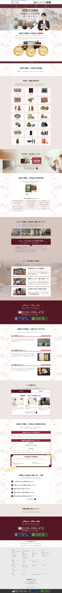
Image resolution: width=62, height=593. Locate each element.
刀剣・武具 (33, 556)
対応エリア (15, 8)
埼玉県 (31, 545)
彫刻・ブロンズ (34, 552)
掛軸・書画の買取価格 (18, 202)
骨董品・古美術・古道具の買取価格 (17, 200)
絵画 (32, 551)
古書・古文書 (44, 555)
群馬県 (34, 545)
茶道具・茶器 (14, 555)
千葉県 (28, 545)
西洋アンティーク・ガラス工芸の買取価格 (17, 206)
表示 (31, 62)
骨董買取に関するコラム (35, 561)
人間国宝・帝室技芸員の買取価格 (44, 204)
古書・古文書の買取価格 (18, 208)
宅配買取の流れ (34, 565)
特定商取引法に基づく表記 (36, 574)
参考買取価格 (24, 561)
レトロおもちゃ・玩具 (25, 556)
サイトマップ (14, 575)
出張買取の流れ (24, 565)
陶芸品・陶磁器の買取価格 (30, 204)
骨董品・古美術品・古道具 (16, 551)
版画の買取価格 (44, 208)
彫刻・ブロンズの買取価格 (30, 202)
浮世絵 (23, 552)
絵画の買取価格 (44, 200)
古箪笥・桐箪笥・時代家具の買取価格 (31, 200)
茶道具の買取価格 (31, 206)
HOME (12, 8)
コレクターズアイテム (45, 556)
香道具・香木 (24, 555)
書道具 (33, 555)
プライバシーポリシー (45, 574)
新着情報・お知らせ (15, 570)
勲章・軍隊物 (14, 556)
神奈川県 (25, 545)
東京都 (22, 545)
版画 (42, 551)
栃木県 (37, 545)
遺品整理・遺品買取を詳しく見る (30, 168)
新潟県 (40, 545)
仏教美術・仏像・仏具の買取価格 (44, 202)
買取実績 (13, 561)
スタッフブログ (24, 570)
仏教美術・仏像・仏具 (45, 552)
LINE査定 (43, 565)
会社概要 (23, 574)
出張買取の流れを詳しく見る (30, 412)
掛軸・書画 (13, 552)
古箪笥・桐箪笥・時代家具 (26, 551)
